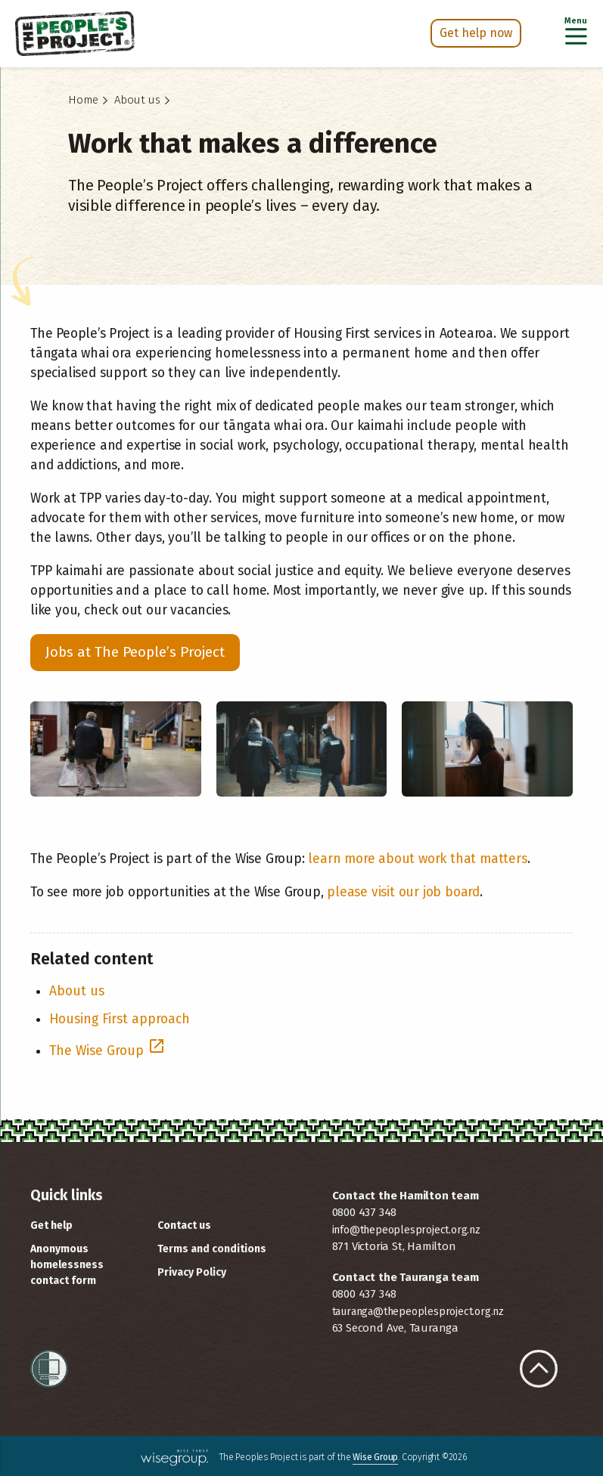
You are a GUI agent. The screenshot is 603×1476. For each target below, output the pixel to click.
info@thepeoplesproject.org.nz (406, 1230)
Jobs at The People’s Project (135, 652)
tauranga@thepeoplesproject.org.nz (418, 1311)
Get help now (476, 33)
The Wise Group (107, 1051)
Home (83, 100)
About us (137, 100)
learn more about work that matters (417, 859)
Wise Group (375, 1457)
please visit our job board (403, 892)
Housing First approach (119, 1019)
